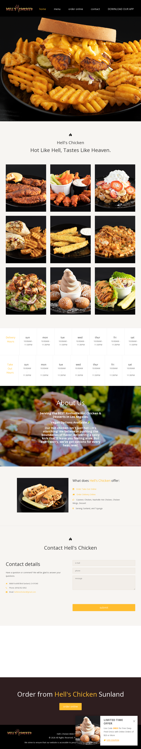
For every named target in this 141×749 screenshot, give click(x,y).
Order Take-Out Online (86, 489)
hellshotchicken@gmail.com (25, 592)
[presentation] (93, 597)
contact (95, 9)
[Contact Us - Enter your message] (104, 583)
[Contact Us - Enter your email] (104, 563)
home (42, 9)
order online (75, 9)
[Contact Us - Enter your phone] (104, 571)
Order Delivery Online (86, 494)
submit (104, 607)
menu (57, 9)
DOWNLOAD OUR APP (121, 9)
